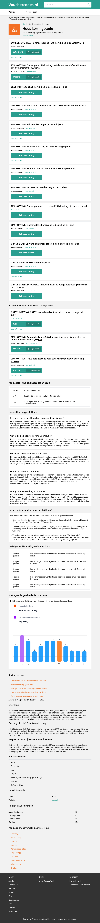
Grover (11, 896)
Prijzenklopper (17, 852)
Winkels (13, 12)
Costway (14, 833)
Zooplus (12, 907)
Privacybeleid (75, 881)
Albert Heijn (14, 884)
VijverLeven (16, 864)
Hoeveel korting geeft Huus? (23, 684)
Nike (10, 904)
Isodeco (14, 845)
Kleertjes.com (14, 900)
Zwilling (14, 868)
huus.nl (55, 800)
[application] (50, 646)
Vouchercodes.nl (23, 5)
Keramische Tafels (18, 849)
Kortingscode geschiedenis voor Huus (27, 696)
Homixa (14, 841)
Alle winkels (13, 911)
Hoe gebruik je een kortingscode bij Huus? (29, 688)
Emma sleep (16, 837)
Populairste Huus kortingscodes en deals (28, 681)
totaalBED (15, 856)
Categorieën (33, 12)
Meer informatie (16, 57)
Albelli (11, 881)
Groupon (12, 892)
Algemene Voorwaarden (79, 884)
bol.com (12, 888)
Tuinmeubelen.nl (18, 860)
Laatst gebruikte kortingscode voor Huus (28, 692)
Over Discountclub (46, 881)
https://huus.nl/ (28, 36)
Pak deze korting (26, 92)
